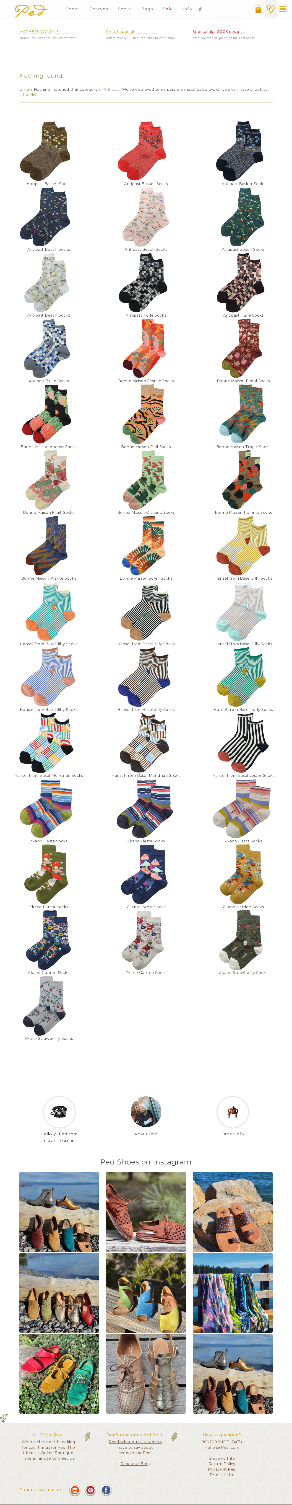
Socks (125, 8)
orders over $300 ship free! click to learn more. (141, 38)
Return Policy (222, 1464)
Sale (168, 8)
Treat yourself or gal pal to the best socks (224, 38)
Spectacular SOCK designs (218, 31)
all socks (27, 95)
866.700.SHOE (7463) (222, 1442)
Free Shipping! (120, 31)
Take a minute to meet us (48, 1458)
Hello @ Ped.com (59, 1133)
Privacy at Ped (222, 1469)
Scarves (99, 8)
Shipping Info (222, 1458)
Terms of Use (222, 1475)
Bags (147, 8)
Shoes (73, 8)
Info (188, 8)
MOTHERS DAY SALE (39, 31)
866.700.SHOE (59, 1140)
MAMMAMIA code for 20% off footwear (48, 38)
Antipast (112, 89)
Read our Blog (135, 1464)
